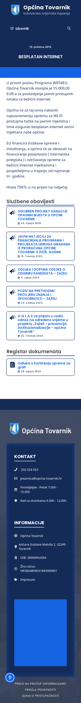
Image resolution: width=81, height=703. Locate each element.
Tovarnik (37, 536)
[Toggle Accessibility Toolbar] (10, 677)
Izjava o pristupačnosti (40, 696)
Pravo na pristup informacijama (40, 684)
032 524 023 (29, 470)
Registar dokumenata (33, 351)
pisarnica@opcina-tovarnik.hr (41, 478)
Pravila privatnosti (40, 690)
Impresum (27, 579)
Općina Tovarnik (46, 7)
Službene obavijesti (30, 201)
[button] (69, 28)
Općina (25, 536)
